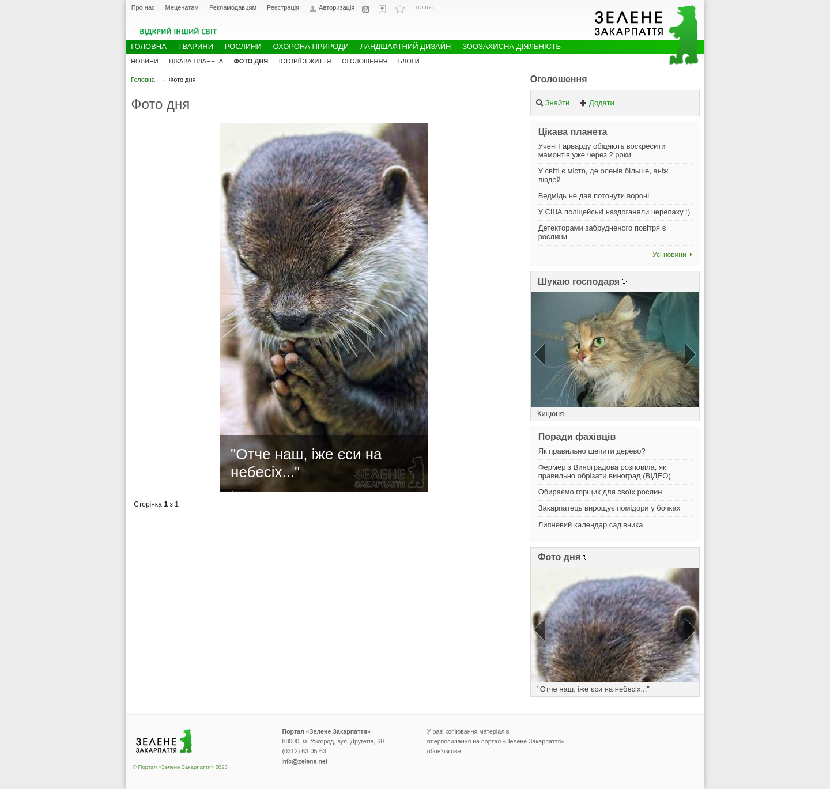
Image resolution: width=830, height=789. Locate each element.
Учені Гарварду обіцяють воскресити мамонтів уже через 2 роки (602, 150)
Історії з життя (305, 61)
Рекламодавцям (232, 7)
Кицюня (550, 413)
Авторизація (336, 8)
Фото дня (559, 557)
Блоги (409, 61)
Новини (145, 61)
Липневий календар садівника (590, 524)
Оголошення (558, 79)
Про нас (143, 7)
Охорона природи (311, 46)
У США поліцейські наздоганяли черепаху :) (614, 211)
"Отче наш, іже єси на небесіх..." (593, 689)
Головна (143, 79)
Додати (596, 103)
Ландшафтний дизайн (405, 46)
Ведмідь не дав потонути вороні (593, 195)
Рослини (243, 46)
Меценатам (182, 7)
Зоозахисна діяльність (511, 46)
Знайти (552, 103)
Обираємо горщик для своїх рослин (600, 492)
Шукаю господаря (579, 281)
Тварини (195, 46)
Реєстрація (283, 7)
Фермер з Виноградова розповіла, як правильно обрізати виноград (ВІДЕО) (604, 471)
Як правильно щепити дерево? (592, 451)
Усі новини (669, 255)
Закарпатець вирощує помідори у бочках (609, 508)
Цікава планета (196, 61)
